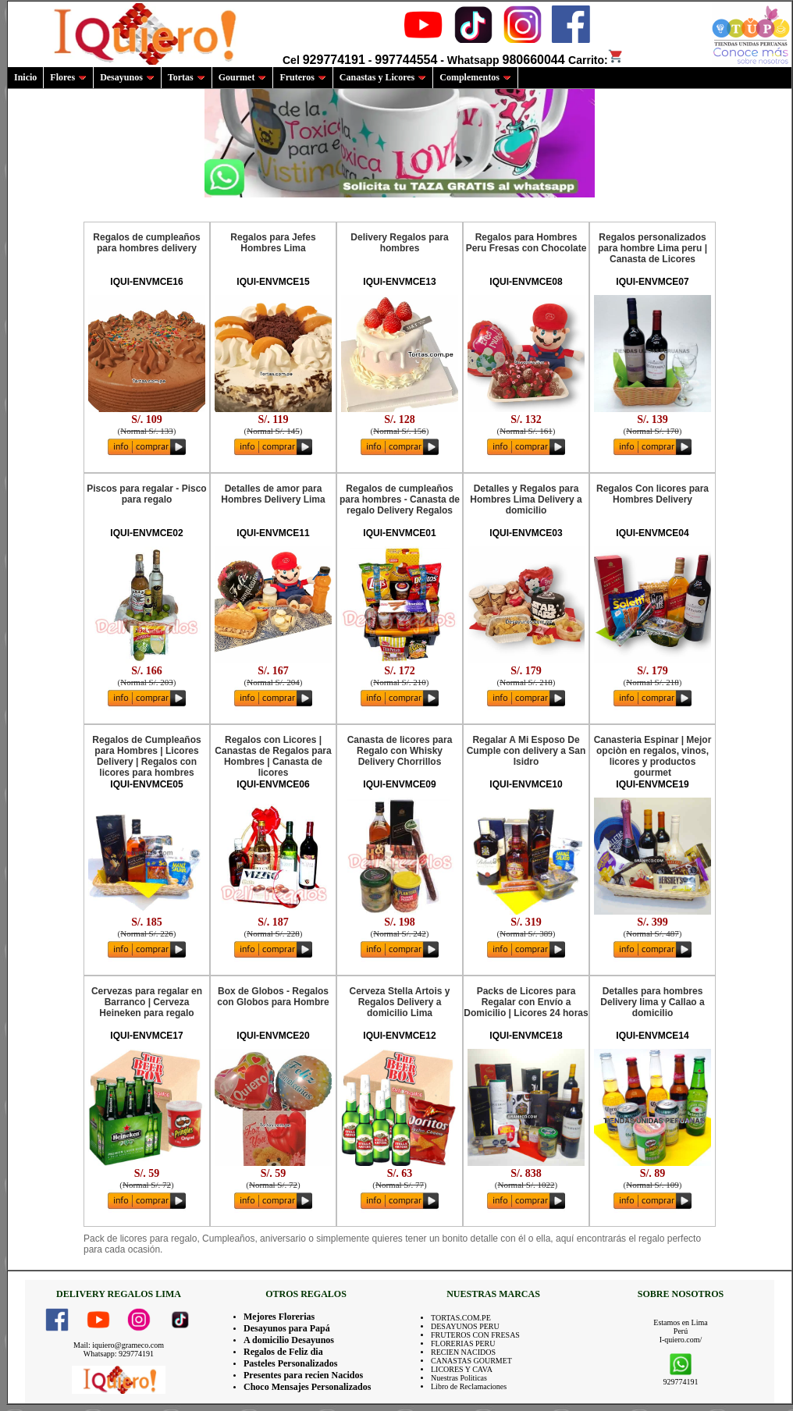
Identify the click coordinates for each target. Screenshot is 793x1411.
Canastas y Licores (383, 77)
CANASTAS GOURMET (471, 1360)
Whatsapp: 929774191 (119, 1353)
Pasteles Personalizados (290, 1363)
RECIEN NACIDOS (463, 1352)
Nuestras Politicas (459, 1378)
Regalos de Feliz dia (283, 1351)
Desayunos (127, 77)
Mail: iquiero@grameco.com (118, 1345)
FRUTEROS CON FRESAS (475, 1335)
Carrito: (596, 60)
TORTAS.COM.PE (461, 1317)
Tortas (186, 77)
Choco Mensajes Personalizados (307, 1386)
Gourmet (243, 77)
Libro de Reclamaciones (469, 1386)
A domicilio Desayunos (289, 1340)
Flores (68, 77)
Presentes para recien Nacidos (303, 1375)
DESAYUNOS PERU (465, 1326)
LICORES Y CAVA (462, 1369)
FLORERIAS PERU (463, 1343)
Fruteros (302, 77)
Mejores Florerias (279, 1316)
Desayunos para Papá (287, 1328)
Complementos (475, 77)
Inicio (25, 77)
